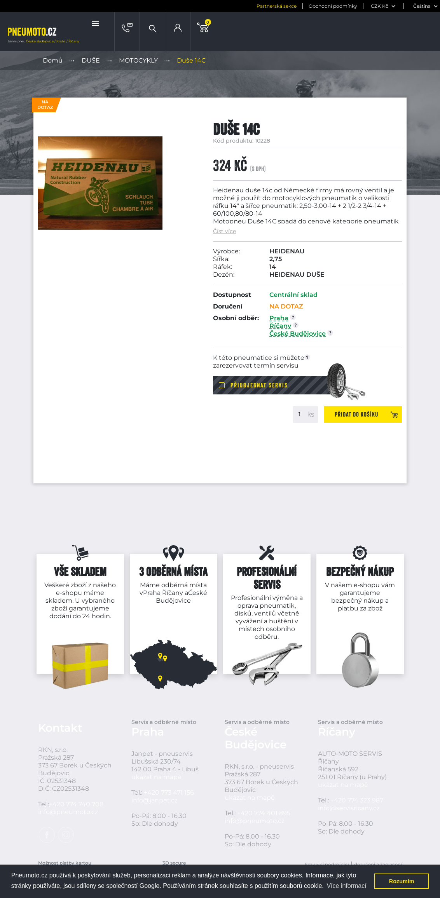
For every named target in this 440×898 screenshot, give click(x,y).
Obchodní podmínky (333, 6)
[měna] (384, 6)
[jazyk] (422, 6)
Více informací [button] (346, 885)
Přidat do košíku (356, 414)
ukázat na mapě (156, 777)
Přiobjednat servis (259, 385)
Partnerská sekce (277, 6)
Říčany (172, 592)
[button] (96, 24)
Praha (152, 592)
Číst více (224, 231)
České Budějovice (181, 596)
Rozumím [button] (401, 881)
